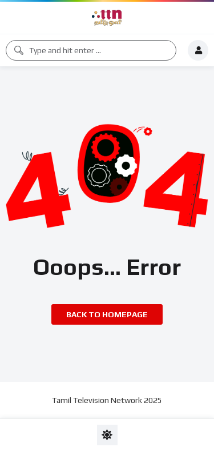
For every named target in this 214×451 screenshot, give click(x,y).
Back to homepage (107, 314)
